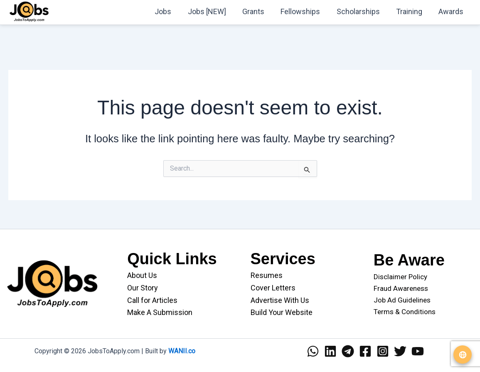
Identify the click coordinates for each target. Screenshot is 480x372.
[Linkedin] (330, 351)
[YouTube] (417, 351)
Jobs (172, 11)
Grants (260, 11)
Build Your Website (282, 312)
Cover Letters (273, 287)
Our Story (142, 287)
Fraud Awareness (401, 288)
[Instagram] (383, 351)
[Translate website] (462, 354)
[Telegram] (348, 351)
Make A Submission (159, 312)
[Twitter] (400, 351)
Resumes (267, 275)
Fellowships (305, 11)
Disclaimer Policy (400, 277)
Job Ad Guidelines (402, 300)
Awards (451, 11)
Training (411, 11)
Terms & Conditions (405, 312)
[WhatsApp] (313, 351)
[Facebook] (365, 351)
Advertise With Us (280, 300)
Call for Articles (152, 300)
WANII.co (181, 351)
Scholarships (361, 11)
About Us (142, 275)
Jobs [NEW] (214, 11)
